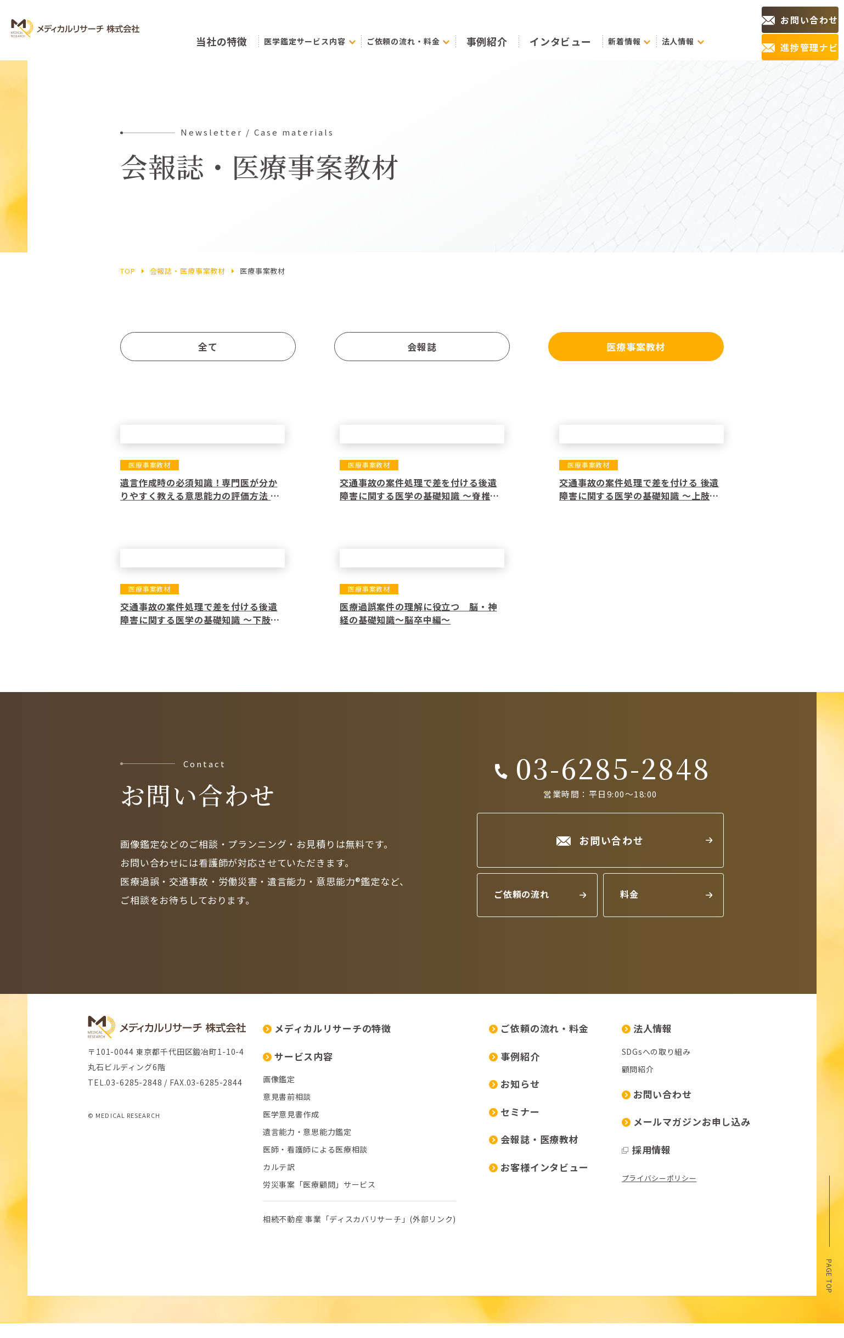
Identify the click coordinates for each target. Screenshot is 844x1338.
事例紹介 (521, 30)
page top (829, 1273)
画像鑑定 (104, 1188)
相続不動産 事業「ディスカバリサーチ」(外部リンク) (184, 1328)
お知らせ (339, 1193)
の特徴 (276, 30)
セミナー (339, 1221)
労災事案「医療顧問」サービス (144, 1293)
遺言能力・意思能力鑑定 (132, 1240)
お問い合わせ (482, 1203)
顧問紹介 (463, 1178)
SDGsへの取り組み (481, 1160)
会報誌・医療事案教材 (188, 271)
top (128, 271)
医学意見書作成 (116, 1223)
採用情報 (471, 1259)
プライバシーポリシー (484, 1287)
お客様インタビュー (364, 1276)
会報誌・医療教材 (359, 1248)
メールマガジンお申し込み (511, 1231)
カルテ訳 (104, 1275)
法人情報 (472, 1137)
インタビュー (572, 30)
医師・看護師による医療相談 (140, 1258)
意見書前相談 (112, 1205)
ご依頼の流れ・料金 (364, 1137)
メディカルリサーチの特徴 (152, 1137)
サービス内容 (123, 1165)
